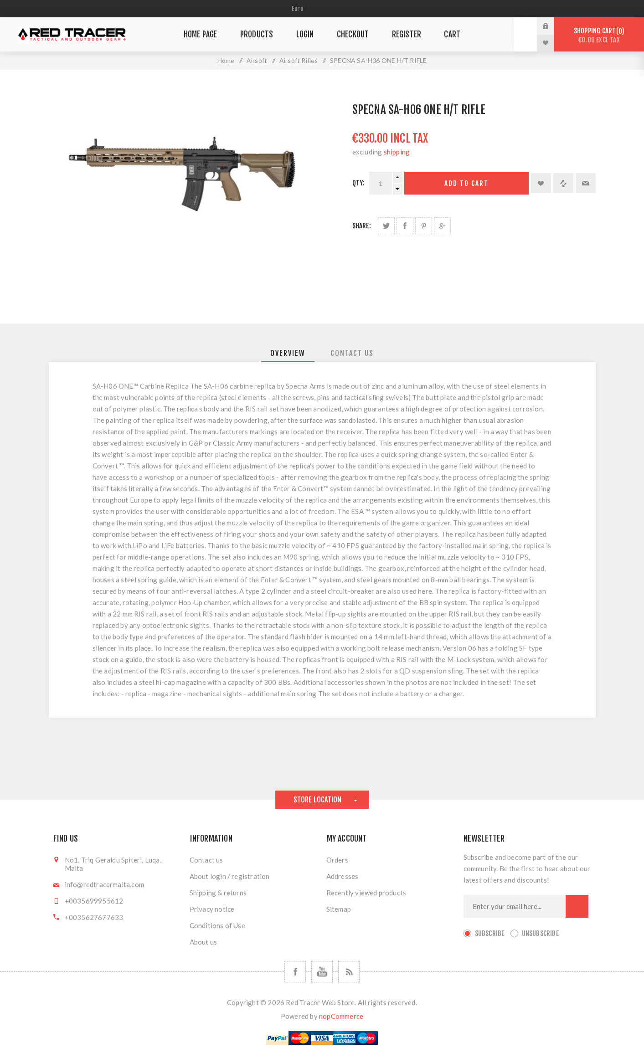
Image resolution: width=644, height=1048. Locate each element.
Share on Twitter (386, 225)
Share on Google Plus (442, 225)
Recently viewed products (366, 893)
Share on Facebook (405, 225)
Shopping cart (599, 35)
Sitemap (338, 909)
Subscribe (490, 933)
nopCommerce (341, 1016)
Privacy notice (212, 909)
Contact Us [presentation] (352, 353)
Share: (361, 225)
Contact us (206, 860)
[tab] (287, 353)
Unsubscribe (540, 933)
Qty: (358, 183)
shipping (397, 152)
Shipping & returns (218, 893)
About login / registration (230, 876)
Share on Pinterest (423, 225)
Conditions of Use (217, 925)
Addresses (342, 876)
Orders (337, 860)
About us (203, 942)
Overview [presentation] (287, 353)
